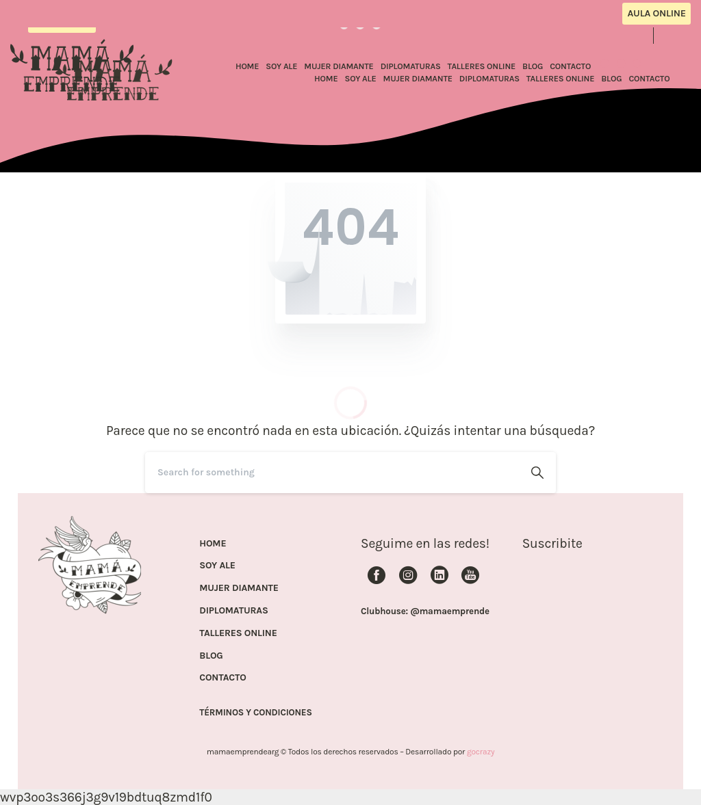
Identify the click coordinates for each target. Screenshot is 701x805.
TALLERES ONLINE (238, 633)
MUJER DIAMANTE (239, 588)
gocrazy (480, 751)
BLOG (210, 655)
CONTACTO (222, 677)
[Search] (332, 472)
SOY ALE (217, 565)
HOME (212, 543)
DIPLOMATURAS (233, 610)
